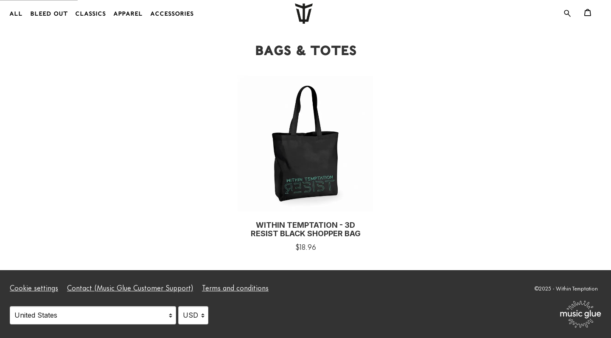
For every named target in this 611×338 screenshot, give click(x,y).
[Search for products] (567, 11)
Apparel (128, 14)
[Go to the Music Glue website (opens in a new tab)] (580, 314)
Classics (90, 14)
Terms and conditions (235, 287)
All (15, 14)
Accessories (171, 14)
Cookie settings (34, 287)
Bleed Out (48, 14)
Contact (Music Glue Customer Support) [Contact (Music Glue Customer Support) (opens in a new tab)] (130, 287)
